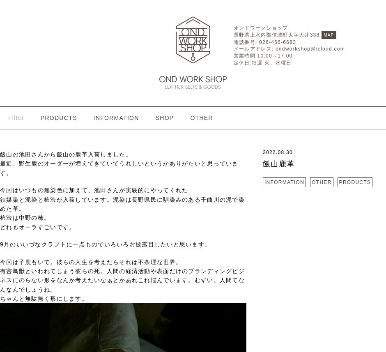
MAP (329, 35)
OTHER (201, 118)
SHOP (165, 118)
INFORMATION (116, 118)
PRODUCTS (59, 118)
